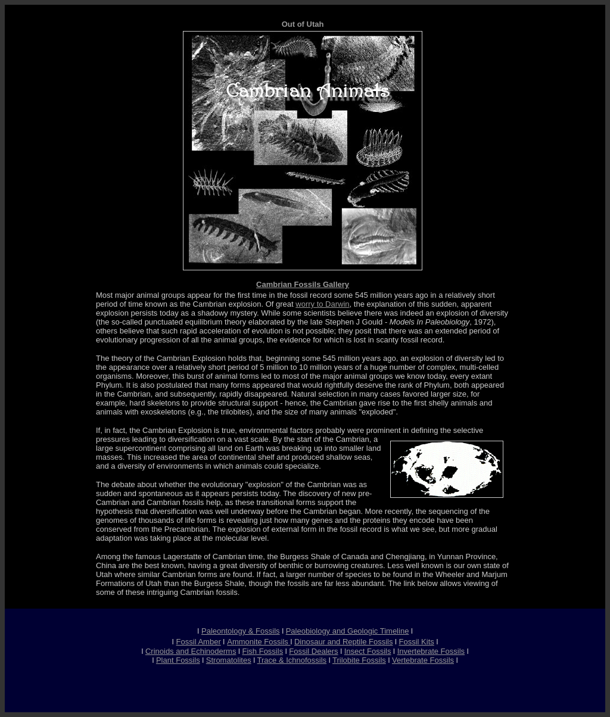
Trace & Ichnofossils (292, 660)
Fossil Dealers (313, 651)
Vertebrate (410, 660)
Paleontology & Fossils (240, 630)
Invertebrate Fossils (431, 651)
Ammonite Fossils (258, 641)
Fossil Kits (416, 641)
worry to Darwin (322, 304)
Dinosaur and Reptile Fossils (343, 641)
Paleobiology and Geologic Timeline (347, 630)
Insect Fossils (367, 651)
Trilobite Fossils (359, 660)
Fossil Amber (198, 641)
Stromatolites (228, 660)
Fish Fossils (263, 651)
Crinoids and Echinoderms (190, 651)
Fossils (442, 660)
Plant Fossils (178, 660)
